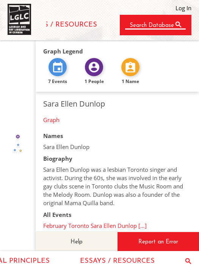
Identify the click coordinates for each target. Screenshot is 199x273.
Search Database (152, 25)
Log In (183, 8)
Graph (51, 120)
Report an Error (158, 242)
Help (77, 242)
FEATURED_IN (16, 143)
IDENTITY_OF (19, 143)
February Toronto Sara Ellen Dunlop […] (95, 225)
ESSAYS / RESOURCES (59, 24)
